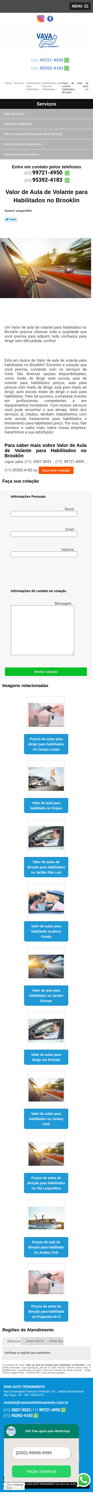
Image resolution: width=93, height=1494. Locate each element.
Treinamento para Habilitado (22, 154)
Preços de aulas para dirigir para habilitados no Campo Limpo (46, 744)
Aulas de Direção (14, 113)
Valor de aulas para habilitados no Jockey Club (46, 1119)
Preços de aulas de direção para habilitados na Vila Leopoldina (46, 1183)
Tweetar (10, 219)
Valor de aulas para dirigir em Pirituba (46, 1057)
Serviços (46, 103)
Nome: (43, 512)
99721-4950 (51, 60)
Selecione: (14, 1341)
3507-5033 (20, 1409)
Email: (43, 532)
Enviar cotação (46, 672)
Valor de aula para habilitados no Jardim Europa (46, 996)
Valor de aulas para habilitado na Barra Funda (46, 931)
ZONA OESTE (35, 1341)
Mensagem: (42, 628)
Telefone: (43, 552)
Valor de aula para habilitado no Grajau (46, 805)
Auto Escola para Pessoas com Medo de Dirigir (33, 134)
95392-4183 (51, 68)
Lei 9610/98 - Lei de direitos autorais (46, 1372)
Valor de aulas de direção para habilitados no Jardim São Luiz (46, 867)
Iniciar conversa (41, 1471)
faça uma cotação (56, 470)
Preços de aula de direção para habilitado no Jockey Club (46, 1247)
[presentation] (41, 574)
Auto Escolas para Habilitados (23, 144)
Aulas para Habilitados (18, 124)
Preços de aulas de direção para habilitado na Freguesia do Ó (46, 1311)
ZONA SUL (56, 1341)
